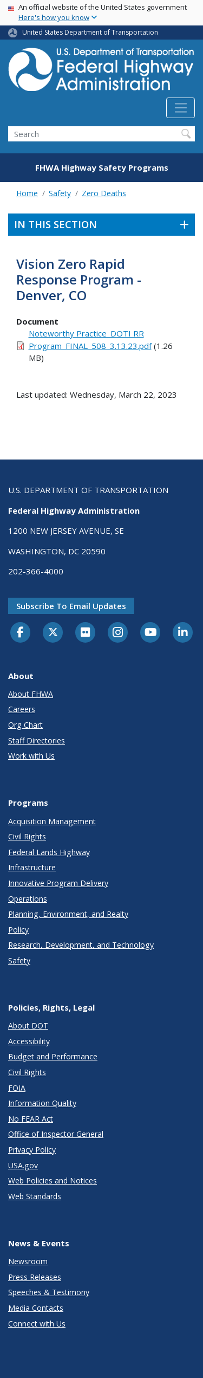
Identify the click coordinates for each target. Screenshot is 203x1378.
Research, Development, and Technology (81, 945)
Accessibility (29, 1041)
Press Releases (34, 1277)
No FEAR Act (30, 1119)
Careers (21, 709)
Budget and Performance (52, 1056)
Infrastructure (32, 867)
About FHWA (30, 694)
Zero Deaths (104, 193)
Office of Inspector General (55, 1134)
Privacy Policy (32, 1149)
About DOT (28, 1025)
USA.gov (23, 1165)
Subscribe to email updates (71, 605)
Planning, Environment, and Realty (68, 914)
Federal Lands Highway (49, 852)
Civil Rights (27, 836)
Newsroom (28, 1261)
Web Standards (34, 1196)
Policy (18, 929)
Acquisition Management (52, 821)
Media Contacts (35, 1308)
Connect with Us (37, 1323)
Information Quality (42, 1103)
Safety (60, 193)
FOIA (16, 1088)
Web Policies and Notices (52, 1180)
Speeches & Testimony (48, 1292)
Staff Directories (36, 740)
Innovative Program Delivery (58, 883)
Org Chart (25, 725)
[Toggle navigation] (180, 108)
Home (27, 193)
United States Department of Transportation (90, 32)
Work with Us (31, 756)
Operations (27, 899)
